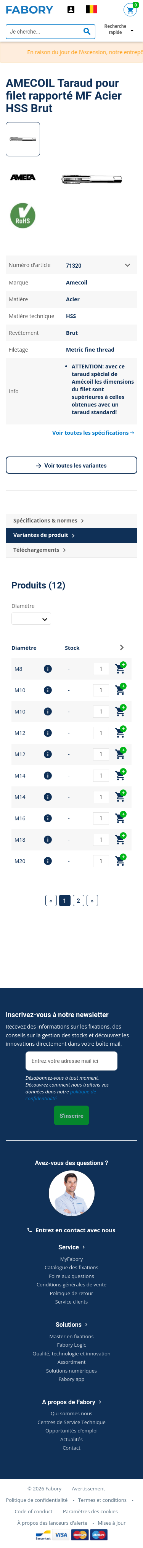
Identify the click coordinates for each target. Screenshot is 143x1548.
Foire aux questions (71, 1276)
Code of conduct (33, 1511)
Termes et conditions (102, 1500)
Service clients (71, 1301)
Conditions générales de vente (71, 1284)
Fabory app (71, 1379)
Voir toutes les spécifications (93, 432)
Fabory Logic (71, 1344)
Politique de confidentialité (36, 1500)
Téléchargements (39, 550)
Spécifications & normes (48, 521)
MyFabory (71, 1258)
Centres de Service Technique (71, 1422)
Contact (71, 1447)
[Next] (92, 900)
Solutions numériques (71, 1370)
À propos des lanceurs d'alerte (52, 1522)
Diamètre (23, 605)
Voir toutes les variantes (71, 466)
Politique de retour (71, 1293)
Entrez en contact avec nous (71, 1230)
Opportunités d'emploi (71, 1430)
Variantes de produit (43, 535)
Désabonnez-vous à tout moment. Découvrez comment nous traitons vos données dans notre (67, 1088)
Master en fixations (72, 1336)
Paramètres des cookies (90, 1511)
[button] (122, 649)
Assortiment (72, 1361)
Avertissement (88, 1488)
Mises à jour (112, 1522)
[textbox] (50, 31)
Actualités (71, 1439)
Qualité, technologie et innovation (71, 1353)
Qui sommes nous (72, 1413)
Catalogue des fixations (71, 1267)
